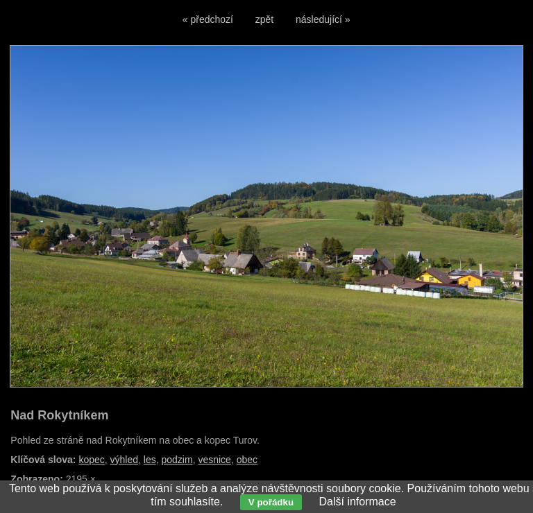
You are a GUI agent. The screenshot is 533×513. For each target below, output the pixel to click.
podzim (176, 459)
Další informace (357, 501)
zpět (264, 19)
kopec (91, 459)
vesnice (214, 459)
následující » (323, 19)
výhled (124, 459)
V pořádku (271, 502)
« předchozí (208, 19)
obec (247, 459)
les (150, 459)
